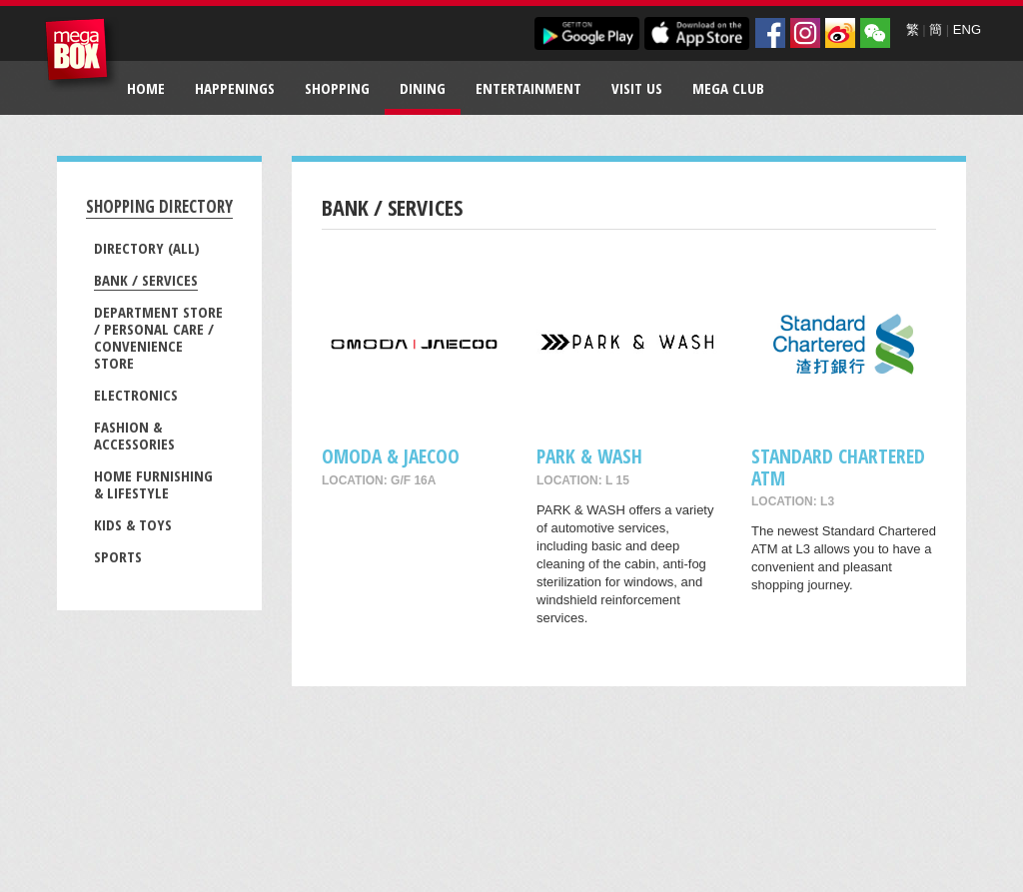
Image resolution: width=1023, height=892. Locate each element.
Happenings (235, 88)
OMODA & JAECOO (391, 456)
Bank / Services (146, 280)
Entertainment (528, 88)
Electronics (136, 395)
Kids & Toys (133, 524)
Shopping (337, 88)
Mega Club (728, 88)
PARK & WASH (589, 456)
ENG (967, 29)
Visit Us (636, 88)
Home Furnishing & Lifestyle (153, 483)
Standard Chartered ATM (838, 466)
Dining (423, 88)
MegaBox (81, 54)
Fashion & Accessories (134, 435)
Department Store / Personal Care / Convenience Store (158, 337)
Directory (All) (147, 248)
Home (146, 88)
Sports (118, 556)
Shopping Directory (159, 206)
